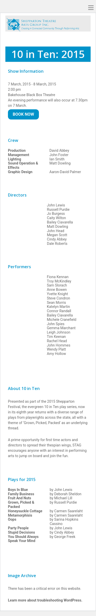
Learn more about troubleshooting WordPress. (45, 600)
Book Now (23, 114)
